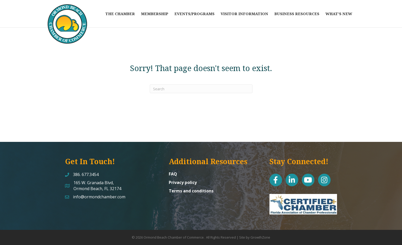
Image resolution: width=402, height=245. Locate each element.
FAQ (173, 174)
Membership (154, 13)
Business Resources (296, 13)
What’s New (338, 13)
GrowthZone (260, 237)
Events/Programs (194, 13)
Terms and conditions (191, 191)
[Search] (201, 88)
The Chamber (120, 13)
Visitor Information (244, 13)
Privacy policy (183, 182)
